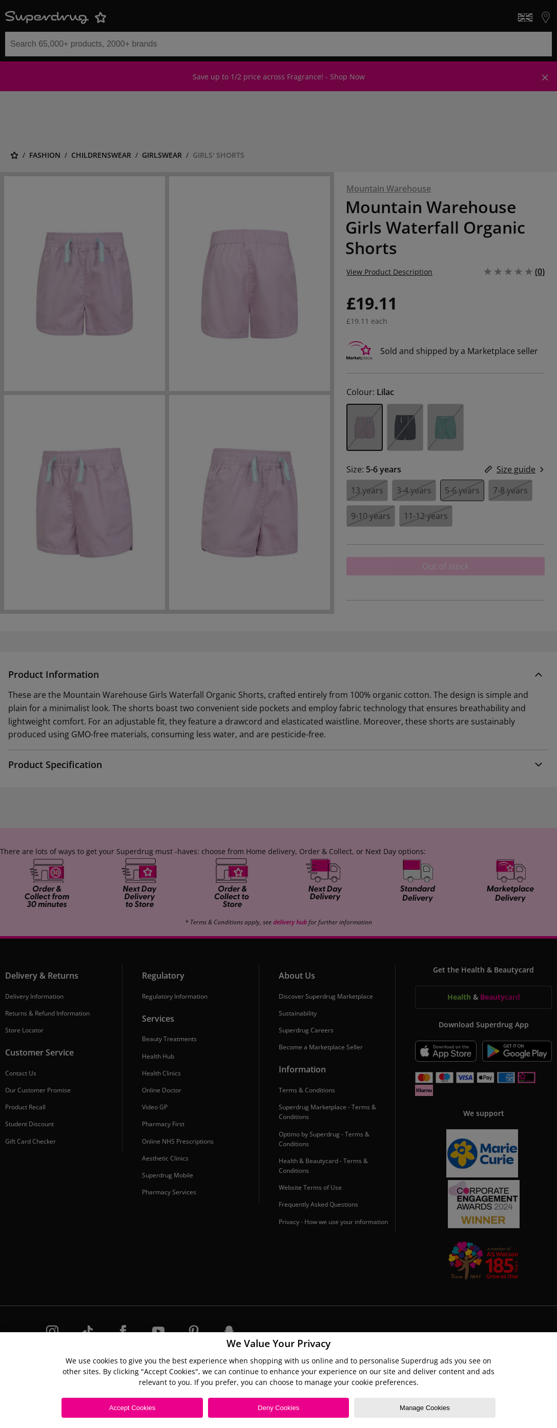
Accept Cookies (132, 1408)
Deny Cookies (278, 1408)
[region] (278, 1380)
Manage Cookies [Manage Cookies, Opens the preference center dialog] (425, 1408)
